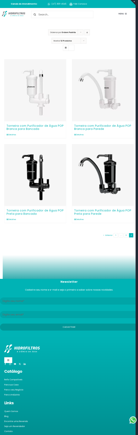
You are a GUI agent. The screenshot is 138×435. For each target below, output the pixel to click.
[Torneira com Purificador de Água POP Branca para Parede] (103, 90)
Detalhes (12, 134)
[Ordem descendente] (87, 32)
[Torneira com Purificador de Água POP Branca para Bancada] (35, 90)
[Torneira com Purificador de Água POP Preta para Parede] (103, 175)
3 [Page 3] (126, 235)
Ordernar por (63, 32)
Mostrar (63, 41)
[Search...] (62, 14)
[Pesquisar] (34, 14)
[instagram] (10, 366)
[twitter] (20, 366)
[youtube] (15, 366)
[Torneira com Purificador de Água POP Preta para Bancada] (35, 175)
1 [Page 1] (115, 235)
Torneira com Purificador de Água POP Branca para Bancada (35, 127)
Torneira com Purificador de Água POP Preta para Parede (102, 212)
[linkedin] (25, 366)
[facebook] (5, 366)
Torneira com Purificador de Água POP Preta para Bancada (35, 212)
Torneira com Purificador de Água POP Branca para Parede (102, 127)
